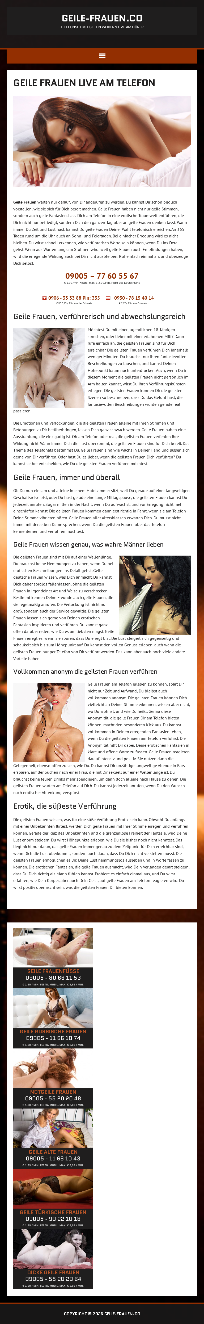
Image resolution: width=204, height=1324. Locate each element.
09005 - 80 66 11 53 (53, 978)
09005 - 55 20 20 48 (53, 1098)
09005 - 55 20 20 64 (53, 1279)
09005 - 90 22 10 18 (53, 1219)
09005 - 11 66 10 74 (53, 1038)
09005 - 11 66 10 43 (53, 1159)
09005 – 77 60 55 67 (102, 276)
